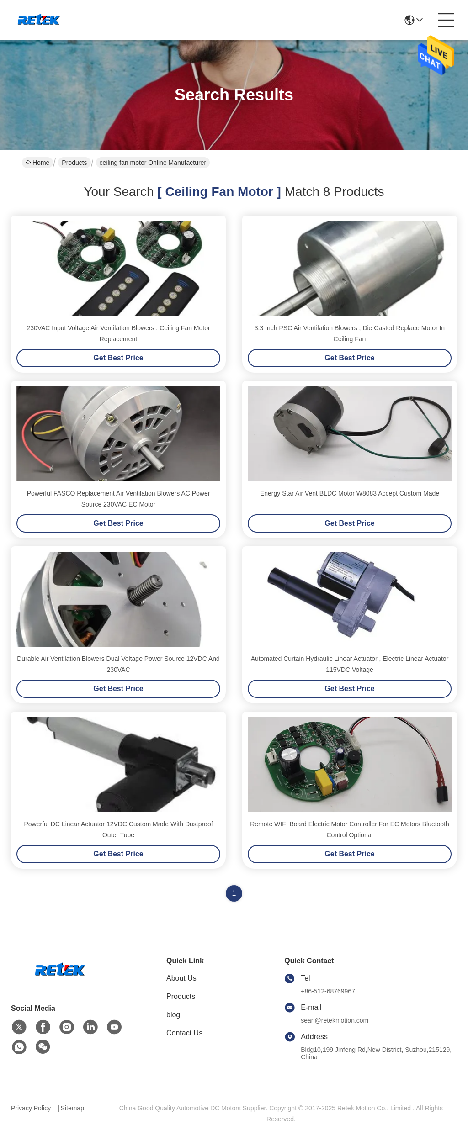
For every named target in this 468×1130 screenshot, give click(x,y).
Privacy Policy (31, 1108)
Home (37, 162)
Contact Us (184, 1033)
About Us (181, 978)
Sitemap (72, 1108)
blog (173, 1015)
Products (74, 162)
